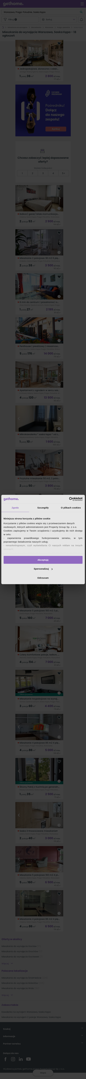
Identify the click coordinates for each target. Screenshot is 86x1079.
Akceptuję (43, 559)
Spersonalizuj (43, 568)
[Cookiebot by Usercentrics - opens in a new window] (69, 499)
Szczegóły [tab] (43, 507)
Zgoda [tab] (15, 507)
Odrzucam (43, 578)
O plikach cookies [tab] (71, 507)
